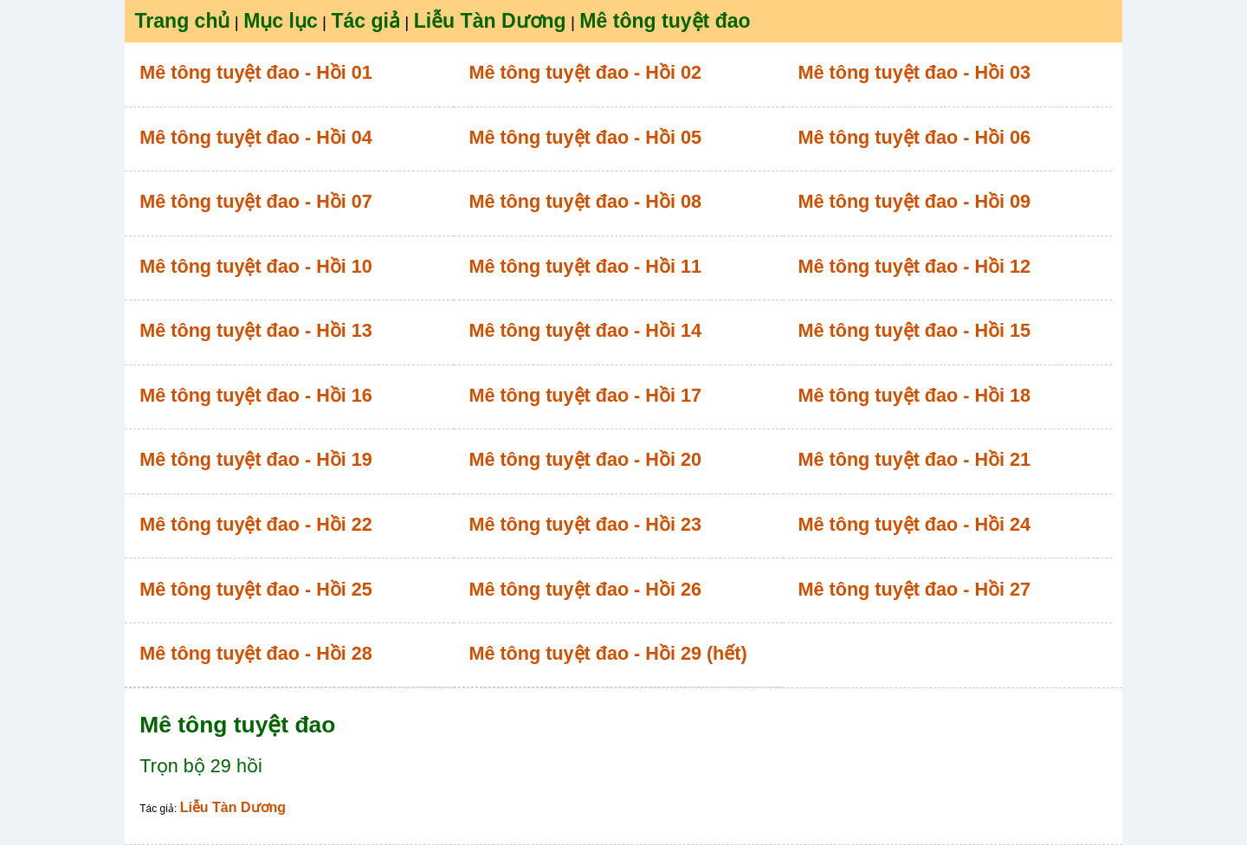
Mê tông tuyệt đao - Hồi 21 (914, 459)
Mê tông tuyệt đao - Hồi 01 (255, 72)
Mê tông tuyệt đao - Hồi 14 (584, 330)
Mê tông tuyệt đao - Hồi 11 (584, 266)
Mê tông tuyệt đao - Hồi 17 (584, 395)
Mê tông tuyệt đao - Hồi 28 (255, 653)
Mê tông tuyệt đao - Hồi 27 (914, 589)
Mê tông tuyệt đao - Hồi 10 (255, 266)
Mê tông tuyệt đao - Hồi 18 (914, 395)
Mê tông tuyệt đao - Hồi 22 (255, 524)
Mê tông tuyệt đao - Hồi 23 (584, 524)
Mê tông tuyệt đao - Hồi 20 (584, 459)
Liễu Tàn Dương (233, 807)
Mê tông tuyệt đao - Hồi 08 (584, 201)
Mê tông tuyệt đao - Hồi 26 (584, 589)
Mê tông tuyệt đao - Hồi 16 (255, 395)
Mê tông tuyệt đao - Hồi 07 (255, 201)
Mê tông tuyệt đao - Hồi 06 (914, 137)
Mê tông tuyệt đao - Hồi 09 (914, 201)
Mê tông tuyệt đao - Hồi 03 (914, 72)
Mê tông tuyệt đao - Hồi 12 (914, 266)
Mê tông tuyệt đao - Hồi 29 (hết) (607, 653)
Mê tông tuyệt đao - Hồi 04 (255, 137)
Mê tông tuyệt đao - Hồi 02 (584, 72)
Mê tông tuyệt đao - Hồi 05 (584, 137)
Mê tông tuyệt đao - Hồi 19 (255, 459)
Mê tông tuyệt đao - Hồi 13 (255, 330)
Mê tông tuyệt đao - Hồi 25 (255, 589)
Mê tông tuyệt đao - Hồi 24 (914, 524)
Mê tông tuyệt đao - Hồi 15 (914, 330)
